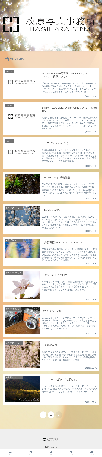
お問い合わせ (51, 447)
